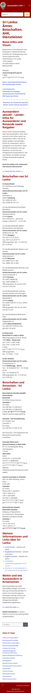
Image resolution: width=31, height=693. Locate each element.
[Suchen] (25, 624)
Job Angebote (6, 661)
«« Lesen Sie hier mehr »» (12, 171)
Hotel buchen (6, 676)
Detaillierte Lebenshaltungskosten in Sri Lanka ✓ (15, 563)
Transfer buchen (7, 671)
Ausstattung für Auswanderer (12, 666)
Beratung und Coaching (10, 640)
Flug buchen (6, 668)
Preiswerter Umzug (8, 648)
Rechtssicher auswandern (10, 643)
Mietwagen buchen (8, 674)
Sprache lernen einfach (10, 663)
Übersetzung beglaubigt (10, 645)
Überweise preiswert (9, 679)
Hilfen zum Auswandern (10, 638)
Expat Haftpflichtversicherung (12, 655)
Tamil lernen (10, 547)
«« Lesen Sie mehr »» (10, 607)
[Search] (27, 14)
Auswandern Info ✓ (16, 5)
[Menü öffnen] (29, 6)
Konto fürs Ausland (8, 658)
